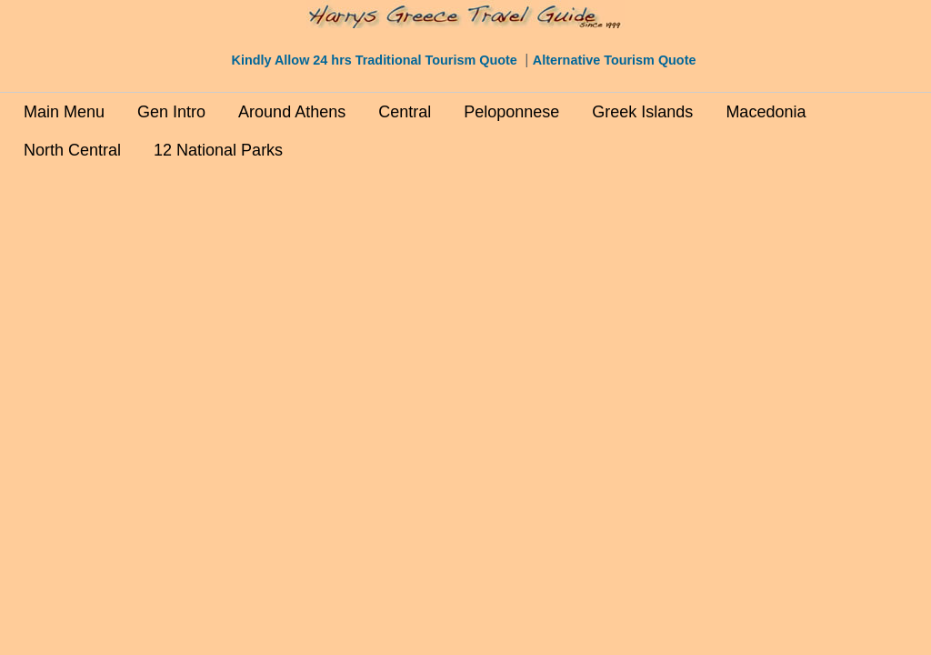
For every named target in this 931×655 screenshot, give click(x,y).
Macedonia (766, 112)
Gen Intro (171, 112)
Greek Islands (642, 112)
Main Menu (64, 112)
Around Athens (291, 112)
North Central (72, 150)
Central (404, 112)
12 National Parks (218, 150)
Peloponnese (511, 112)
